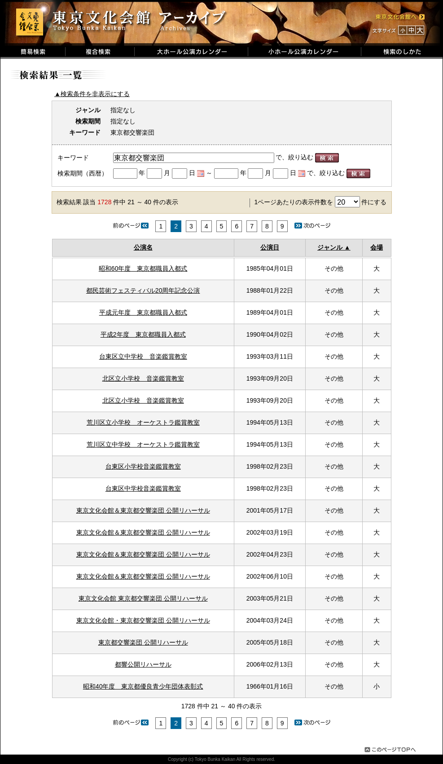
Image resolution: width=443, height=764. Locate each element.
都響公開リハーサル (143, 664)
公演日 (269, 247)
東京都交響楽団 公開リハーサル (143, 642)
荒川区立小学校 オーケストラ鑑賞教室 (143, 422)
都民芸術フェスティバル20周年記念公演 (143, 290)
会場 (376, 247)
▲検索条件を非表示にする (92, 93)
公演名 (143, 247)
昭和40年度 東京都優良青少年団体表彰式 (143, 686)
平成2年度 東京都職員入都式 (143, 334)
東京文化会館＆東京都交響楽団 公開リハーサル (143, 510)
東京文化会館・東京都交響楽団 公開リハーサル (143, 620)
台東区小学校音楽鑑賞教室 (143, 466)
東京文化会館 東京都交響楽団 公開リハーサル (143, 598)
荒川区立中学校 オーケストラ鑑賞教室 (143, 444)
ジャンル (329, 247)
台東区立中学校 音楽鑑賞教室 (143, 356)
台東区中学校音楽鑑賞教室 (143, 488)
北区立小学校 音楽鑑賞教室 (143, 378)
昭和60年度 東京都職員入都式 (143, 268)
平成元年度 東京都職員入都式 (143, 312)
